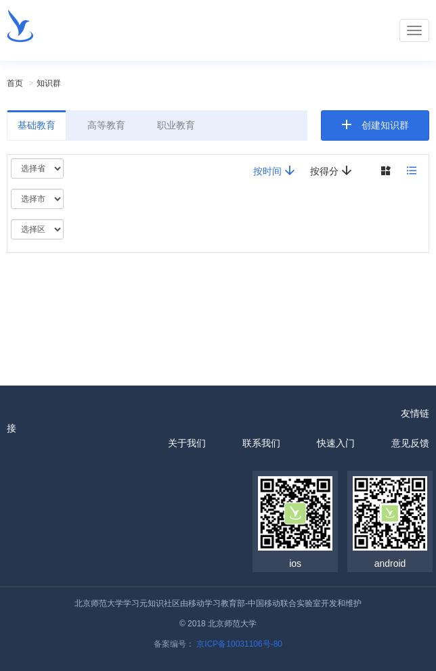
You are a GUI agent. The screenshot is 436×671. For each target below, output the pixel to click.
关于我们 (187, 443)
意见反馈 (410, 443)
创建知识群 (385, 125)
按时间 (274, 171)
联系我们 (261, 443)
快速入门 (336, 443)
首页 (15, 83)
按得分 (331, 171)
